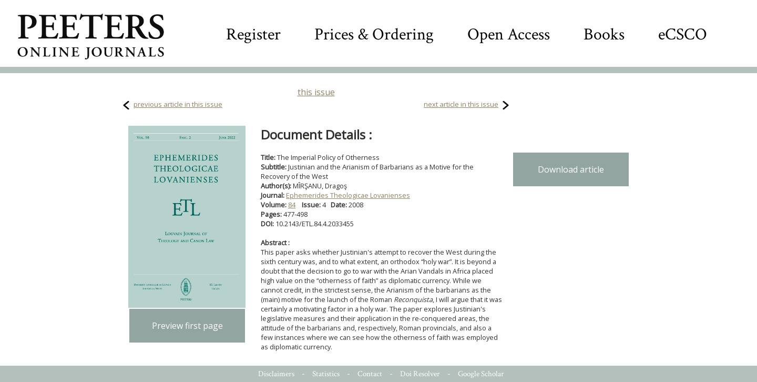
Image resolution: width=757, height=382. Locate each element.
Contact (369, 374)
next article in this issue (461, 104)
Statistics (326, 374)
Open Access (508, 34)
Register (253, 34)
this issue (316, 92)
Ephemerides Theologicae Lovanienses (348, 195)
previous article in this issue (178, 104)
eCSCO (682, 34)
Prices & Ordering (374, 34)
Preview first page (187, 325)
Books (604, 34)
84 (291, 204)
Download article (571, 169)
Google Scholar (481, 374)
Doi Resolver (420, 374)
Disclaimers (276, 374)
